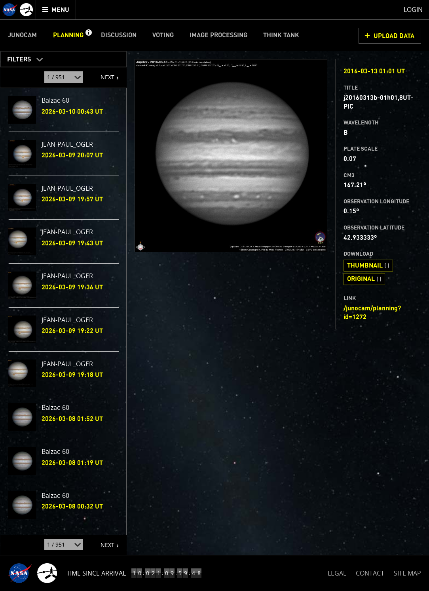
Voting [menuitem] (163, 35)
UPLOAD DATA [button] (394, 36)
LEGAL (337, 572)
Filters (16, 58)
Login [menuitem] (413, 9)
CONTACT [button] (370, 573)
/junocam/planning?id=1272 (372, 312)
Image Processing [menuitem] (218, 35)
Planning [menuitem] (68, 35)
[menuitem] (56, 9)
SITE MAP (407, 573)
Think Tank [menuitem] (281, 35)
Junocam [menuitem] (22, 35)
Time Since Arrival (96, 573)
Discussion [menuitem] (119, 35)
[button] (88, 35)
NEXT (103, 74)
